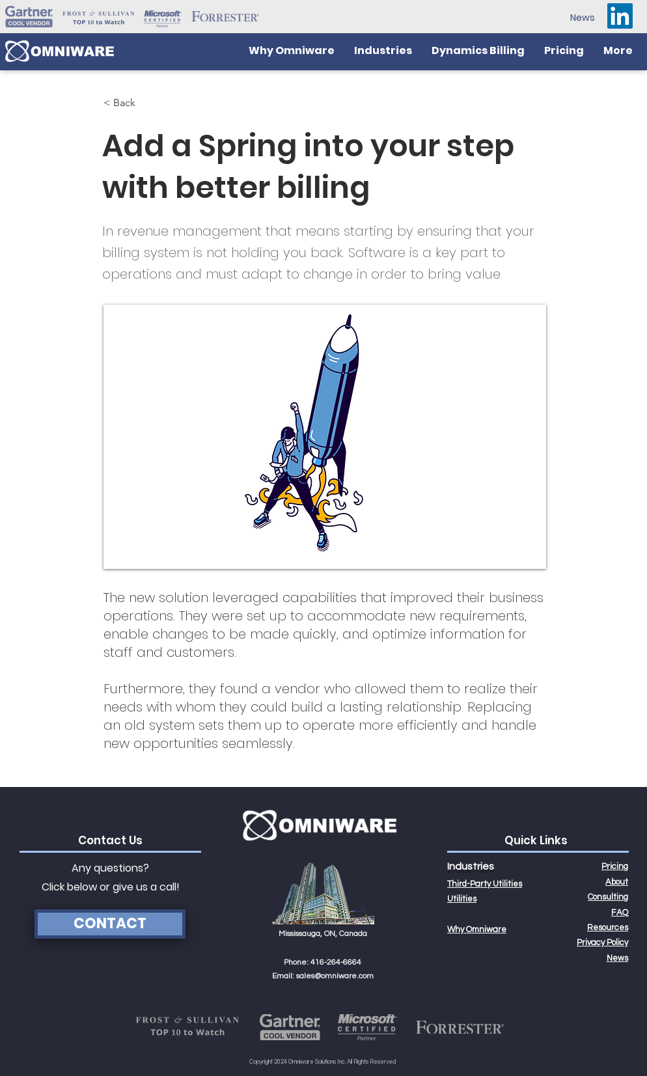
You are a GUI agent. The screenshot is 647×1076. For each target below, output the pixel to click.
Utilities (461, 899)
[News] (582, 18)
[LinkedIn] (620, 16)
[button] (383, 50)
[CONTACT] (110, 924)
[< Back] (146, 103)
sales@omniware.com (335, 976)
